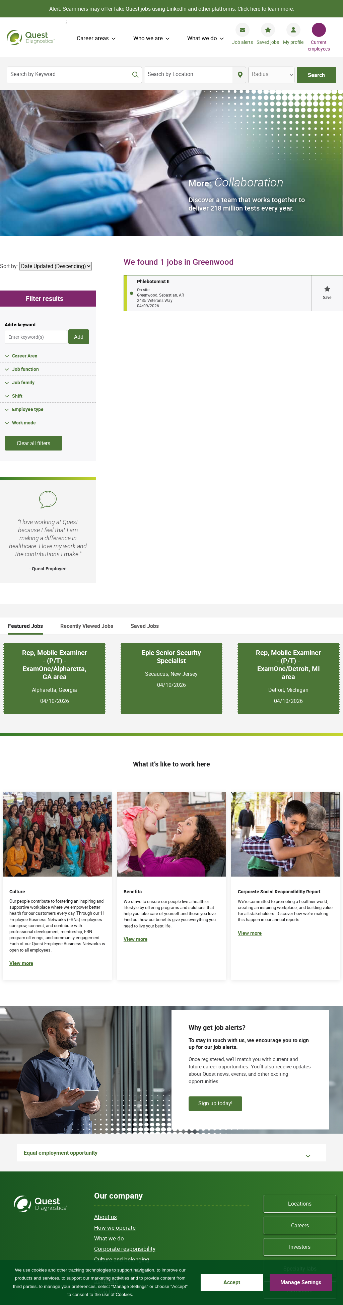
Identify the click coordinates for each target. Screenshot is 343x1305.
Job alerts (242, 42)
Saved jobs (268, 42)
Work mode (24, 275)
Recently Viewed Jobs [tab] (86, 479)
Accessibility (205, 1251)
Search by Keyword (33, 74)
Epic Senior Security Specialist (171, 510)
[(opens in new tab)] (285, 739)
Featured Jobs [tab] (25, 479)
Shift (17, 249)
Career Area (25, 209)
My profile (293, 42)
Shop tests (108, 1144)
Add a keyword (20, 178)
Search (316, 75)
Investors (300, 1100)
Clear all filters (33, 296)
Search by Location (170, 74)
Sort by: (9, 119)
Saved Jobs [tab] (145, 479)
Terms (157, 1237)
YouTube (308, 1183)
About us (105, 1070)
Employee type (28, 262)
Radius (260, 74)
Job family (23, 235)
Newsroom (300, 1143)
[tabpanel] (171, 531)
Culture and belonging (121, 1113)
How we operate (115, 1080)
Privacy (131, 1237)
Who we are (148, 38)
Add (78, 189)
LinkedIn (324, 1183)
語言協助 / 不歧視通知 (117, 1251)
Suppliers (106, 1134)
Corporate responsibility (124, 1102)
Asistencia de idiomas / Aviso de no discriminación (245, 1244)
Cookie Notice (190, 1237)
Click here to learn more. (265, 8)
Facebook (275, 1183)
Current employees (319, 45)
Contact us (227, 1237)
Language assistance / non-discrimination (138, 1244)
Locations (300, 1057)
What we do (202, 38)
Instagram (299, 1192)
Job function (25, 222)
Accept (231, 1282)
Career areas (93, 38)
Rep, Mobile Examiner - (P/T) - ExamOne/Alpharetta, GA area (54, 518)
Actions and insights (120, 1123)
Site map (103, 1237)
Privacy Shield (166, 1251)
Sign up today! (215, 956)
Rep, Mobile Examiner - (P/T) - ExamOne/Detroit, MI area (288, 518)
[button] (327, 146)
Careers (300, 1078)
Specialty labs (300, 1121)
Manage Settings (300, 1282)
